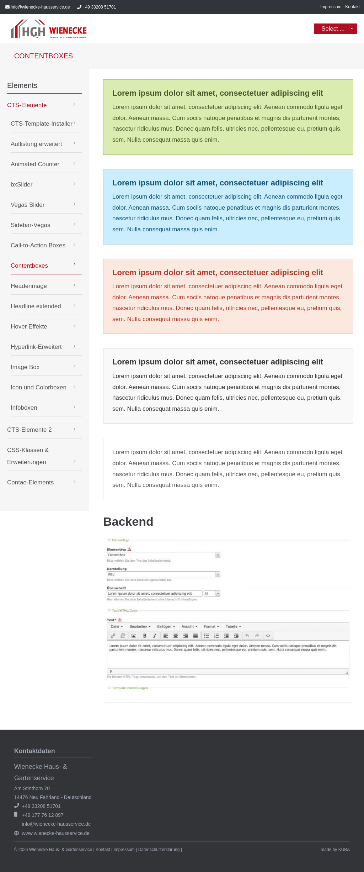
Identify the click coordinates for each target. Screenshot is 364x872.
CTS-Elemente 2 (29, 430)
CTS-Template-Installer (42, 124)
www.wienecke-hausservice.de (56, 833)
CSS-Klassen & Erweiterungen (28, 456)
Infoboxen (24, 408)
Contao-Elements (30, 483)
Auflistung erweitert (36, 144)
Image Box (25, 367)
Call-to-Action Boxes (38, 246)
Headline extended (36, 307)
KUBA (344, 849)
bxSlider (21, 185)
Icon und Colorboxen (38, 388)
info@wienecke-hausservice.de (40, 7)
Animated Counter (35, 165)
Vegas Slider (27, 205)
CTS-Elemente (27, 106)
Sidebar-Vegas (30, 225)
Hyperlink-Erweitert (36, 347)
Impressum (330, 6)
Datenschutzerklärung (159, 849)
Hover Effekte (29, 327)
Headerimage (29, 286)
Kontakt (352, 6)
